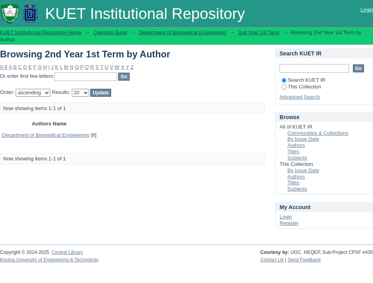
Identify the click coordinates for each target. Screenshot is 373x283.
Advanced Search (300, 97)
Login (366, 10)
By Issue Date (303, 139)
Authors (296, 145)
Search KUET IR (303, 80)
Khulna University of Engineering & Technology (49, 260)
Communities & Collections (317, 133)
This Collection (301, 87)
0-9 (3, 67)
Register (289, 223)
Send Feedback (304, 260)
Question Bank (110, 32)
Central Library (67, 252)
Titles (293, 151)
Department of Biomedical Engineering (183, 32)
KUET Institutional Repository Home (41, 32)
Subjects (297, 158)
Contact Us (272, 260)
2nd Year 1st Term (258, 32)
